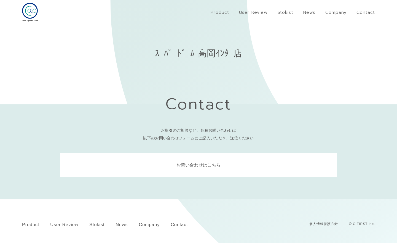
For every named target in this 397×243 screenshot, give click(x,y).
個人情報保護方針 (323, 224)
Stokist (96, 224)
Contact (179, 224)
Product (30, 224)
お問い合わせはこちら (198, 165)
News (122, 224)
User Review (64, 224)
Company (149, 224)
